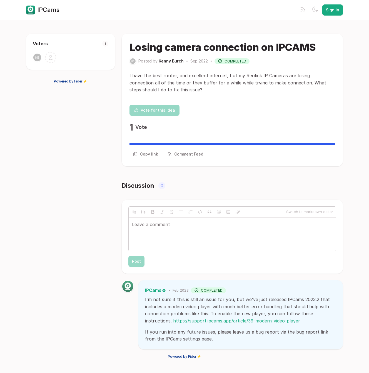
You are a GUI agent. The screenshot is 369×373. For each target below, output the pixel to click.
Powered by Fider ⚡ (70, 81)
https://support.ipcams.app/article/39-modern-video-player (236, 321)
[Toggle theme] (315, 10)
